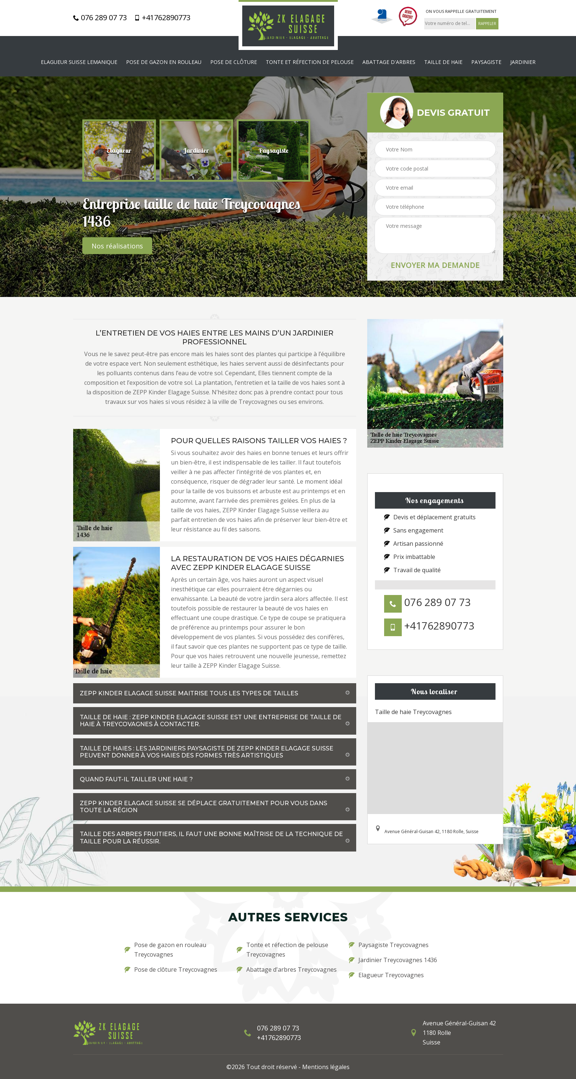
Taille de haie (443, 61)
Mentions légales (326, 1067)
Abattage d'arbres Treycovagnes (287, 969)
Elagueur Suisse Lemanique (79, 61)
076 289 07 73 (100, 17)
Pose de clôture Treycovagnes (171, 969)
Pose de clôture (233, 61)
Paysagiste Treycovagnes (389, 945)
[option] (119, 150)
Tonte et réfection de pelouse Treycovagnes (282, 949)
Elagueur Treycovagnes (386, 975)
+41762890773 (162, 17)
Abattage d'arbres (388, 61)
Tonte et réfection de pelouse (310, 61)
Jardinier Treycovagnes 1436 (393, 960)
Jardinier (523, 61)
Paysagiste (486, 61)
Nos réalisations (117, 245)
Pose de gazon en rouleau (163, 61)
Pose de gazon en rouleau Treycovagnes (165, 949)
